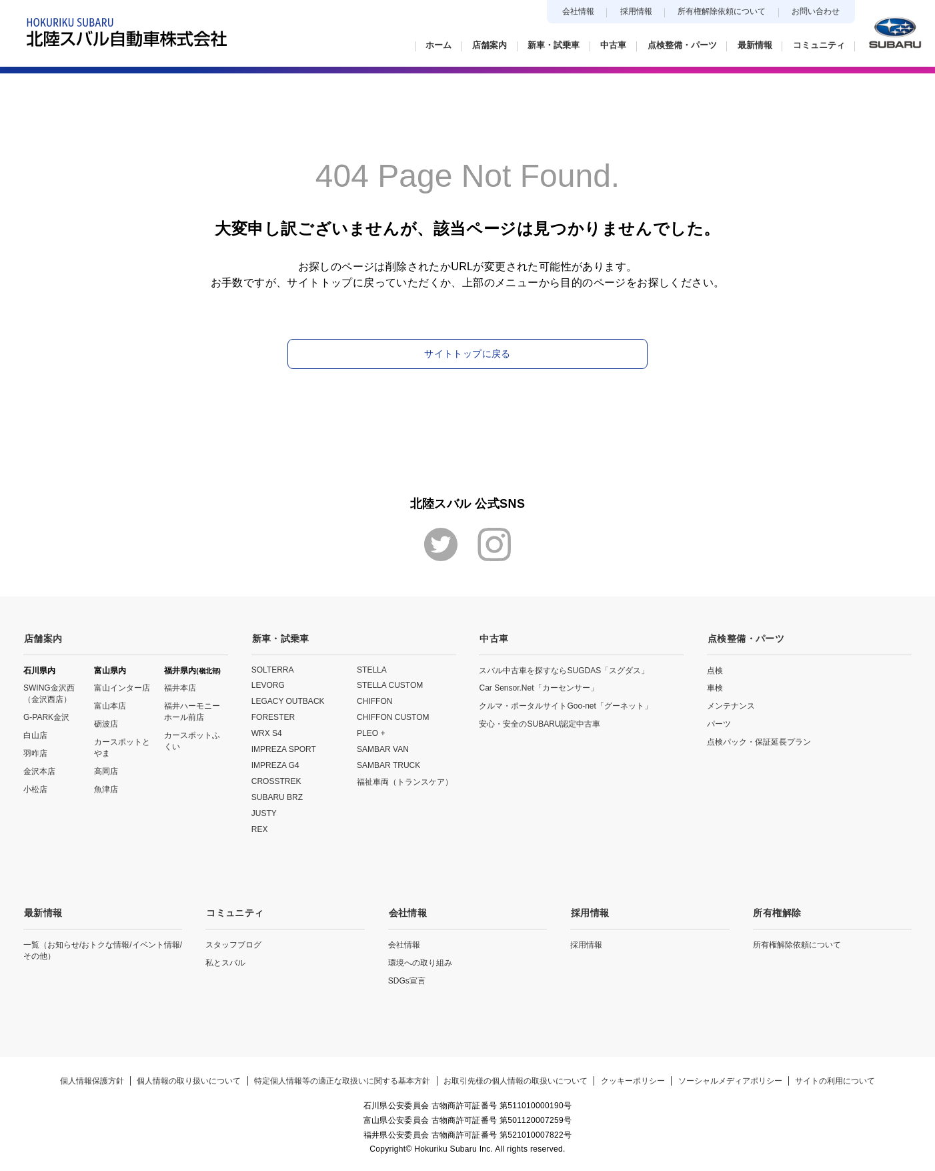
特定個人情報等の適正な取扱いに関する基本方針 (341, 1079)
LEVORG (268, 684)
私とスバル (225, 960)
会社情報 (578, 11)
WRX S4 (266, 732)
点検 (715, 669)
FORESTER (273, 716)
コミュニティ (234, 911)
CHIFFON (374, 700)
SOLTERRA (272, 668)
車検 (715, 687)
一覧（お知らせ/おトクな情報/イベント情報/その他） (102, 948)
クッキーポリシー (634, 1079)
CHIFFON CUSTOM (393, 716)
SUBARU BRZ (277, 796)
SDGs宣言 (406, 979)
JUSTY (264, 812)
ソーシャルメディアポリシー (732, 1079)
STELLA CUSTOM (390, 684)
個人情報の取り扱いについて (187, 1079)
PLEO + (371, 732)
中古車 (493, 638)
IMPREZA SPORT (283, 748)
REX (259, 828)
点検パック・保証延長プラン (759, 741)
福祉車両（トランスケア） (405, 781)
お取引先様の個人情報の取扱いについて (515, 1079)
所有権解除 (777, 911)
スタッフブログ (233, 942)
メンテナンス (731, 705)
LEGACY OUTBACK (288, 700)
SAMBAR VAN (383, 748)
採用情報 (636, 11)
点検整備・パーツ (745, 638)
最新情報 (42, 911)
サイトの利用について (838, 1079)
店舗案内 (42, 638)
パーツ (719, 723)
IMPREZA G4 (275, 764)
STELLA (372, 668)
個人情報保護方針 (89, 1079)
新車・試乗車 (280, 638)
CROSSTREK (276, 780)
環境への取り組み (420, 960)
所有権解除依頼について (722, 11)
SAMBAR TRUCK (388, 764)
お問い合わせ (816, 11)
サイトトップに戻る (467, 353)
